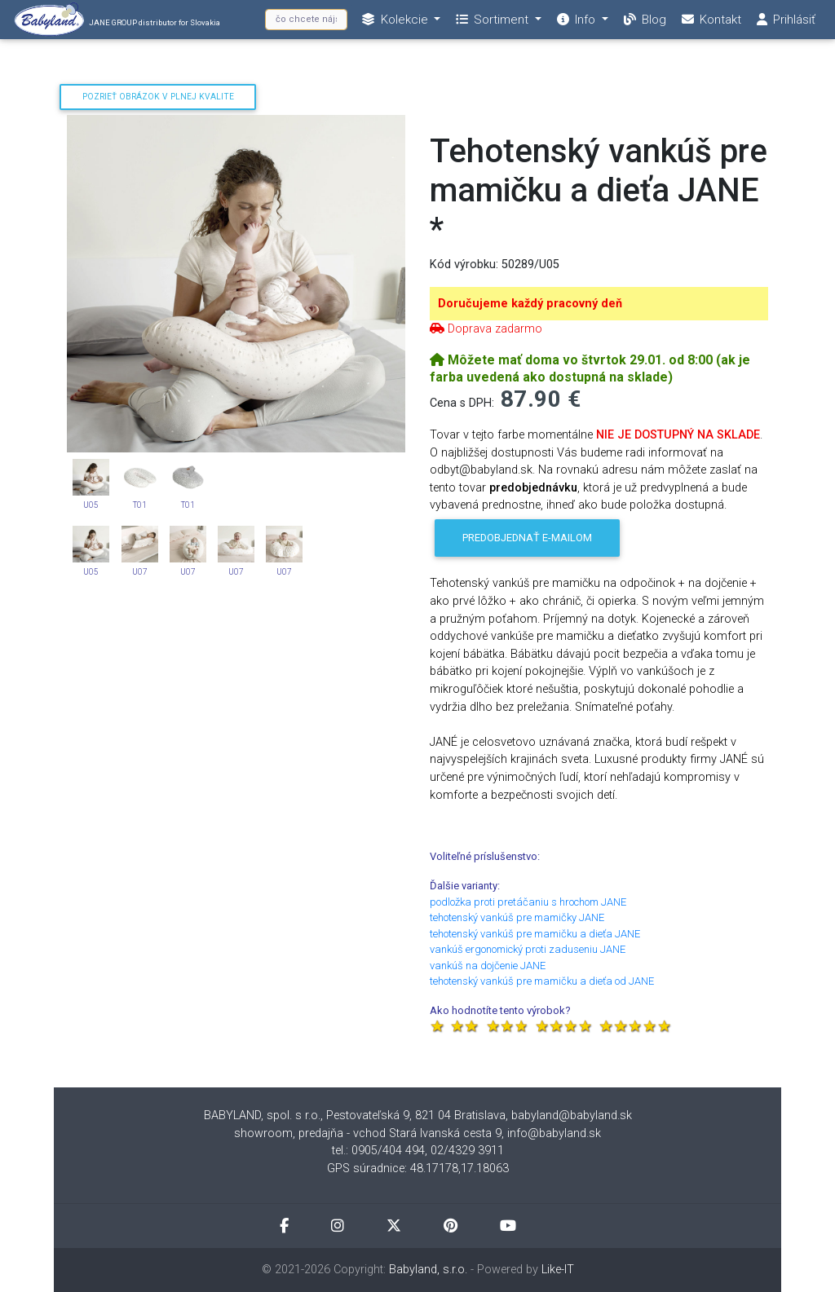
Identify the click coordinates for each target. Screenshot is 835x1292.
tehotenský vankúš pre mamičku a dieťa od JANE (542, 981)
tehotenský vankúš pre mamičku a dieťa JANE (535, 934)
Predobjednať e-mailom (527, 537)
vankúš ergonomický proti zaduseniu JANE (527, 949)
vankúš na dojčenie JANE (488, 965)
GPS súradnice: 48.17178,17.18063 (418, 1168)
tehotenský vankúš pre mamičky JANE (517, 917)
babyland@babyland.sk (571, 1115)
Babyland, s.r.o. (428, 1270)
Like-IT (557, 1270)
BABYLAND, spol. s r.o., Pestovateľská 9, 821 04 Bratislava (355, 1115)
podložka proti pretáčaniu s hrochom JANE (528, 902)
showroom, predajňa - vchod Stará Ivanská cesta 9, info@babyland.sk (417, 1133)
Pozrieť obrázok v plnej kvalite (158, 96)
